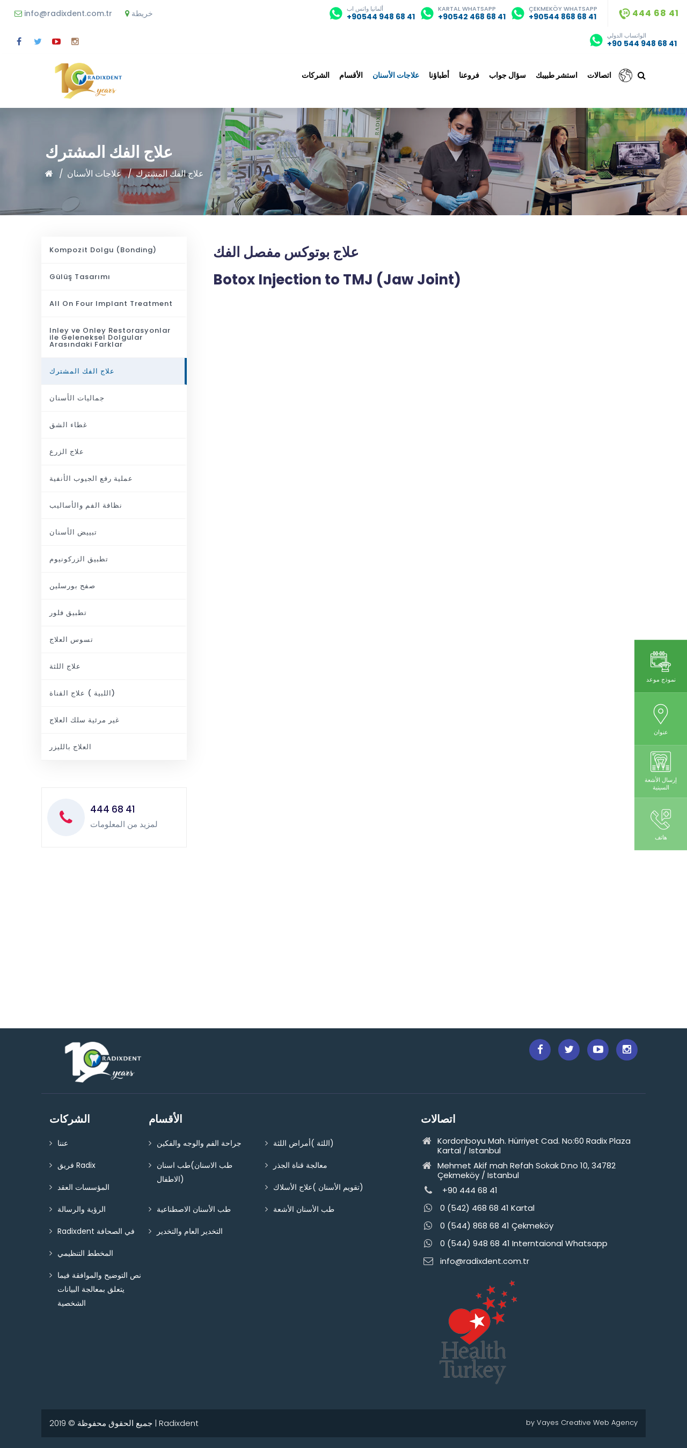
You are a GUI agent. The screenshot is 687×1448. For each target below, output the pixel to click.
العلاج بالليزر (70, 747)
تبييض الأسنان (73, 532)
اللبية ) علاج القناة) (82, 693)
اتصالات (599, 75)
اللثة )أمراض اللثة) (303, 1143)
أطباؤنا (439, 75)
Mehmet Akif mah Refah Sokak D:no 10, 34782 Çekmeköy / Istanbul (518, 1170)
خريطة (139, 13)
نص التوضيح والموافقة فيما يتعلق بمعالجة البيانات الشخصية (99, 1289)
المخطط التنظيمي (85, 1253)
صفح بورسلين (72, 586)
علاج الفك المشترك (170, 173)
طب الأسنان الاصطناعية (194, 1209)
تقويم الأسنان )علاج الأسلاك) (318, 1187)
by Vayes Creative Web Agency (582, 1422)
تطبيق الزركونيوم (78, 559)
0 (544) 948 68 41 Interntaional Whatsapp (514, 1244)
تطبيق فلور (68, 613)
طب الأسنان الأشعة (303, 1209)
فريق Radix (76, 1165)
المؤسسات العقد (83, 1187)
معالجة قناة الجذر (300, 1165)
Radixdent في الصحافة (96, 1231)
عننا (62, 1143)
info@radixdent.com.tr (63, 13)
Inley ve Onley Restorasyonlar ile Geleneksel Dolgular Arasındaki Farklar (110, 337)
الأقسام (351, 75)
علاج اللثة (65, 666)
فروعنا (469, 75)
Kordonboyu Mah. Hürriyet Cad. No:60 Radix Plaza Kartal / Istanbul (526, 1146)
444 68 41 (649, 13)
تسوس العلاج (71, 639)
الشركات (316, 75)
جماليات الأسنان (77, 398)
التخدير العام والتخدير (190, 1231)
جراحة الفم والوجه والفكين (199, 1143)
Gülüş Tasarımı (80, 277)
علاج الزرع (66, 452)
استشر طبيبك (557, 75)
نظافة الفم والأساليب (85, 505)
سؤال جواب (507, 75)
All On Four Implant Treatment (111, 303)
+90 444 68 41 (459, 1191)
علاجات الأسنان (395, 75)
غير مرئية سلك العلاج (84, 720)
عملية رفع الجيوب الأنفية (91, 478)
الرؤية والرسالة (81, 1209)
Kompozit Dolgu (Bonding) (103, 250)
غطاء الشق (68, 425)
